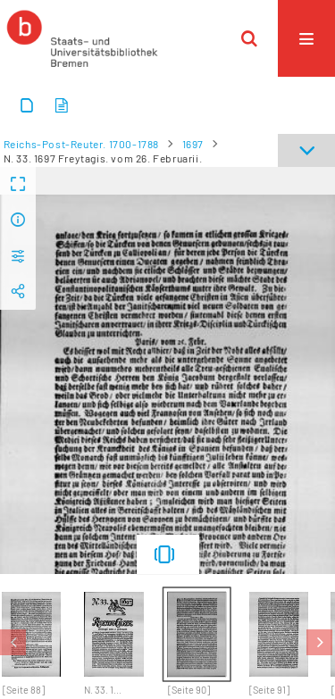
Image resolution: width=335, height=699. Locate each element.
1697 (193, 143)
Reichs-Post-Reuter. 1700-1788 (81, 143)
